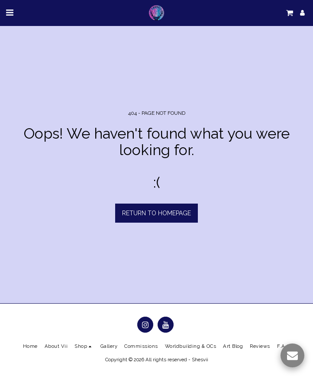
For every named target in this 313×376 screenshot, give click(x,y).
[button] (9, 12)
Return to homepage (156, 213)
